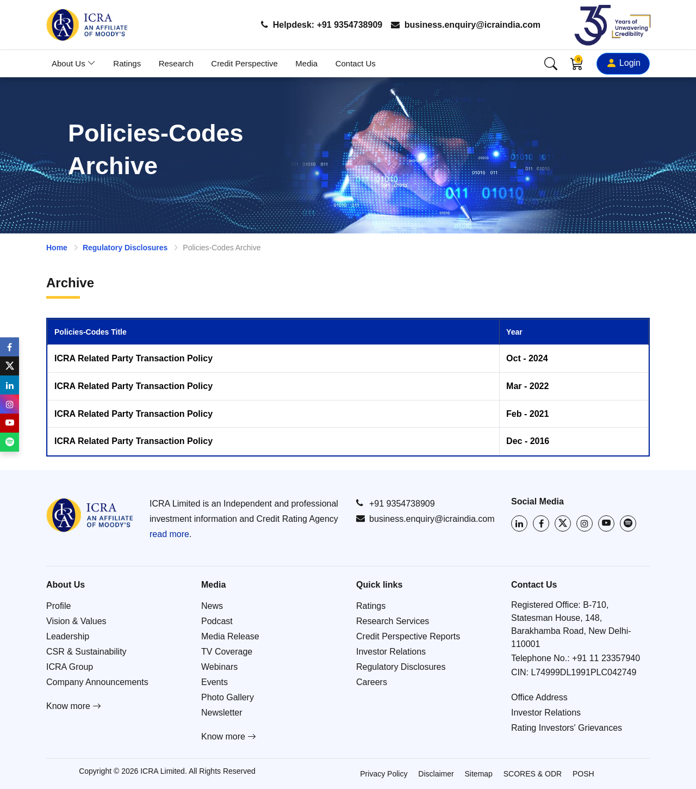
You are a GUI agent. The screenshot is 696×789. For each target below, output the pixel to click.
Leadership (67, 636)
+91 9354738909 (395, 503)
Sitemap (479, 773)
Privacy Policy (383, 773)
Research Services (392, 621)
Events (214, 682)
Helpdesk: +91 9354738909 (321, 24)
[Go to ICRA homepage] (89, 515)
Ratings (127, 63)
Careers (371, 682)
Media (306, 63)
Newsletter (222, 712)
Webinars (219, 666)
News (212, 606)
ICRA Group (69, 666)
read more (169, 534)
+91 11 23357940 (606, 658)
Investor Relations (391, 651)
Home (56, 247)
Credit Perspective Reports (408, 636)
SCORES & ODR (533, 773)
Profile (58, 606)
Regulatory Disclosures (125, 247)
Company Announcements (97, 682)
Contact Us (355, 63)
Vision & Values (76, 621)
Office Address (539, 697)
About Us (74, 63)
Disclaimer (435, 773)
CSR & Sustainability (86, 651)
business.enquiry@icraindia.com (465, 24)
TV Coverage (226, 651)
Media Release (230, 636)
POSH (583, 773)
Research (176, 63)
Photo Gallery (227, 697)
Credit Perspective (244, 63)
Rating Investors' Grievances (566, 727)
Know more (73, 706)
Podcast (217, 621)
